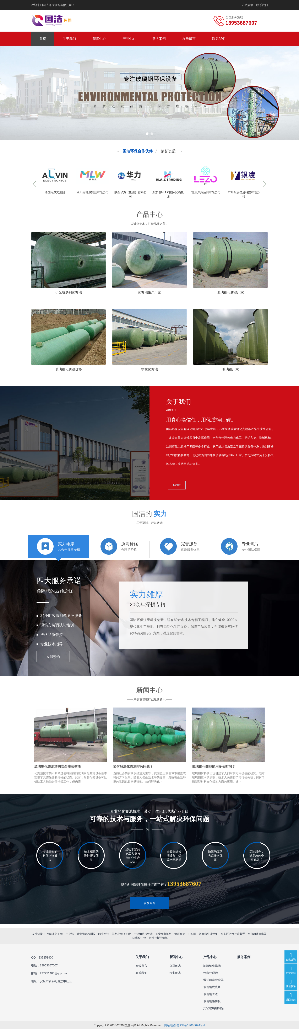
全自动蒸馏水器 (257, 939)
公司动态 (175, 971)
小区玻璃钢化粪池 (68, 292)
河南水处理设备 (208, 939)
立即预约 (53, 663)
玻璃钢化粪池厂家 (230, 292)
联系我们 (262, 5)
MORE (177, 485)
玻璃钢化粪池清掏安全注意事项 (57, 782)
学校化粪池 (149, 369)
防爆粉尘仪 (139, 943)
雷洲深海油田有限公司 (206, 192)
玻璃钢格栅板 (212, 1006)
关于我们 (69, 39)
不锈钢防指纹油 (143, 939)
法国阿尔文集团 (55, 192)
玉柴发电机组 (163, 939)
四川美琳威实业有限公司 (93, 192)
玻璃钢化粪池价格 (68, 369)
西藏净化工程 (55, 939)
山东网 (192, 939)
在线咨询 (149, 909)
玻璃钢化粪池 (212, 971)
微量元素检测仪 (86, 939)
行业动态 (175, 978)
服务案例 (159, 39)
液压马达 (179, 939)
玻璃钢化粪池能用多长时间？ (213, 782)
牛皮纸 (70, 939)
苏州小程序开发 (121, 939)
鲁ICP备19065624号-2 (191, 1031)
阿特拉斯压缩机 (158, 943)
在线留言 (248, 5)
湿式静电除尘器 (213, 985)
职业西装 (103, 939)
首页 (42, 39)
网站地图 (170, 1031)
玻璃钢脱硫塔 (212, 992)
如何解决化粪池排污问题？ (133, 782)
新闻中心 (99, 39)
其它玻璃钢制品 (213, 1013)
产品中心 (129, 39)
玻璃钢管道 (210, 999)
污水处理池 (210, 978)
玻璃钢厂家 (230, 369)
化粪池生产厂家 (149, 292)
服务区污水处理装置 (233, 939)
